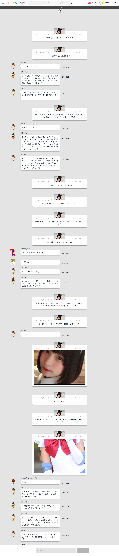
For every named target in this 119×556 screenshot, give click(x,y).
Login (115, 3)
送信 (82, 550)
